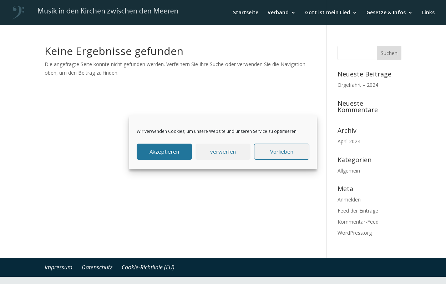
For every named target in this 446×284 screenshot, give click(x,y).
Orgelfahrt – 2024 (358, 84)
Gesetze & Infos (386, 13)
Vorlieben (281, 151)
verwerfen (223, 151)
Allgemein (349, 170)
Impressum (58, 267)
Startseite (245, 13)
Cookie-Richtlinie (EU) (148, 267)
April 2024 (349, 141)
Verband (278, 13)
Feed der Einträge (358, 210)
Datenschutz (97, 267)
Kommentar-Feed (358, 221)
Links (428, 13)
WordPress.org (355, 232)
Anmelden (349, 199)
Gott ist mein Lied (327, 13)
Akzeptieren (164, 151)
